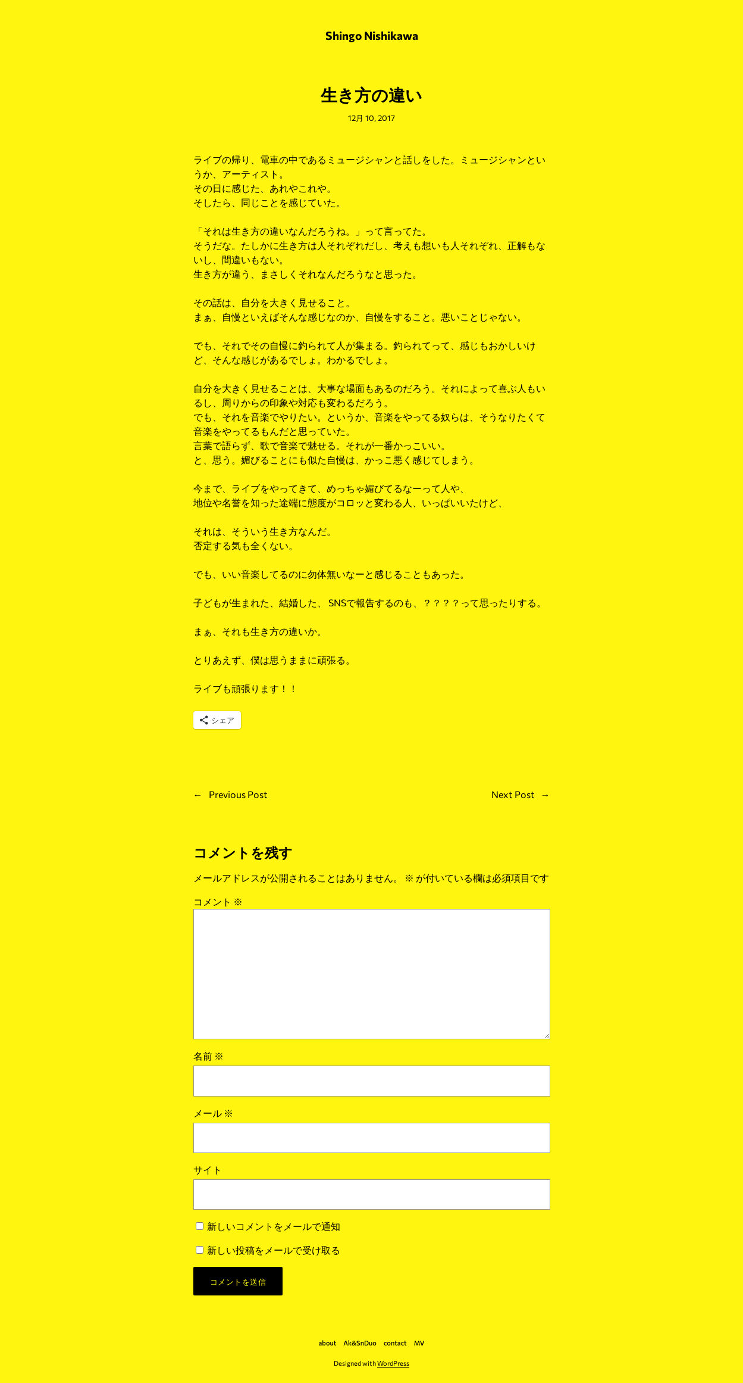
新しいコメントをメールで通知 (273, 1226)
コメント (218, 901)
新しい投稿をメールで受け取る (273, 1250)
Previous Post (238, 794)
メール (213, 1113)
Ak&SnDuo (360, 1343)
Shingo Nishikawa (371, 35)
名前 (208, 1055)
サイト (207, 1169)
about (328, 1343)
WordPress (393, 1363)
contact (395, 1343)
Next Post (513, 794)
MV (419, 1343)
